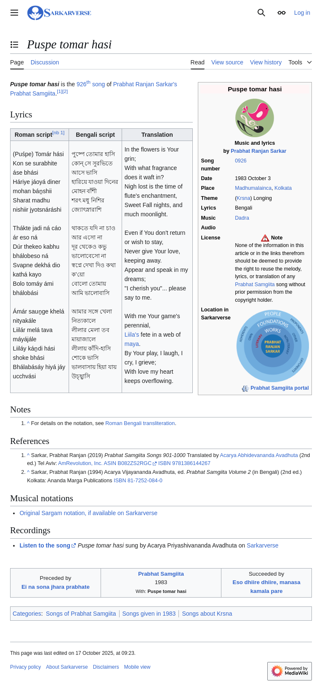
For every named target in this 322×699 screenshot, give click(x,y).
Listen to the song (44, 545)
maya (132, 343)
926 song (91, 84)
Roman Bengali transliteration (140, 423)
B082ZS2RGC (134, 463)
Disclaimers (106, 667)
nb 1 (58, 132)
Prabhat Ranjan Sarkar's (145, 84)
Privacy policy (25, 667)
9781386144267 (191, 463)
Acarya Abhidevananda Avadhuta (259, 455)
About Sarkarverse (67, 667)
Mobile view (137, 667)
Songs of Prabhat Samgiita (81, 613)
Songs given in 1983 (149, 613)
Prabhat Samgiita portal (279, 388)
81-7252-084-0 (145, 481)
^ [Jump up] (28, 423)
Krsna (243, 198)
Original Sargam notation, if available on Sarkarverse (88, 513)
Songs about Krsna (207, 613)
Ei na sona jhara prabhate (55, 587)
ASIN (110, 463)
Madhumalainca (253, 188)
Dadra (242, 218)
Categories (27, 613)
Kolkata (283, 188)
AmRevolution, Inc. (80, 463)
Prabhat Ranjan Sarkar (258, 151)
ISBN (164, 463)
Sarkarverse (262, 545)
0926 (240, 161)
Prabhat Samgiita (254, 284)
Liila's (132, 334)
